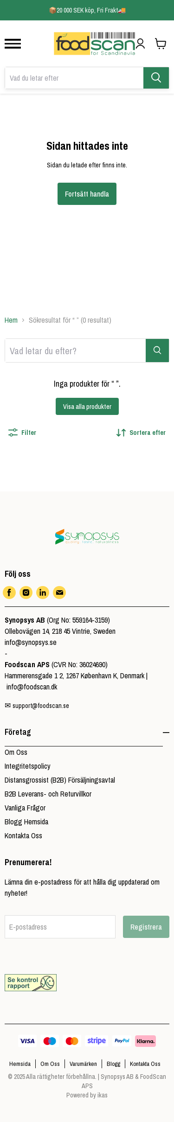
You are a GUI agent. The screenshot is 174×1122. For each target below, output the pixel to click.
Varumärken (83, 1064)
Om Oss (16, 752)
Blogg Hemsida (26, 821)
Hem (11, 320)
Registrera (146, 927)
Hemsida (20, 1064)
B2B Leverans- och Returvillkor (48, 794)
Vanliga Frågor (25, 808)
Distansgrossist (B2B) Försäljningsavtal (60, 780)
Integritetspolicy (28, 766)
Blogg (113, 1064)
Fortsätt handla (87, 194)
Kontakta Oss (23, 835)
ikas (102, 1095)
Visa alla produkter (87, 406)
